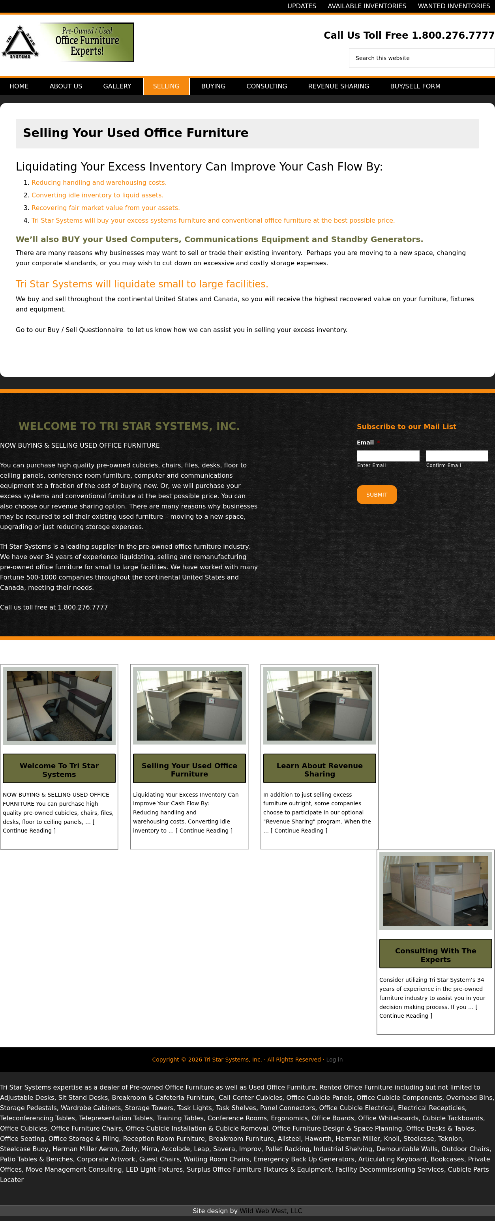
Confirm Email (443, 470)
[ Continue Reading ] (204, 835)
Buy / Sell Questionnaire (85, 334)
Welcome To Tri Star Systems (59, 774)
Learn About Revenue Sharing (320, 774)
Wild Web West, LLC (271, 1215)
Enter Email (371, 470)
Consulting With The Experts (435, 959)
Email (368, 447)
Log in (334, 1064)
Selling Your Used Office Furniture (189, 774)
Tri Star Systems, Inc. (67, 47)
